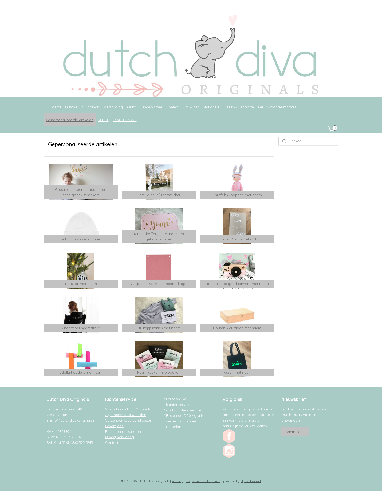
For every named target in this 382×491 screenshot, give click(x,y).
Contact (111, 442)
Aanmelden (295, 432)
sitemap (177, 481)
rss (188, 481)
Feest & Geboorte (239, 107)
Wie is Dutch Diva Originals (128, 409)
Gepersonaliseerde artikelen (69, 120)
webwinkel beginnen (206, 481)
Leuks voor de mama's (277, 107)
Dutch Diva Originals (82, 107)
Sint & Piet (190, 107)
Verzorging (113, 107)
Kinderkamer (151, 107)
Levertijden (114, 426)
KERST (103, 120)
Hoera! (55, 107)
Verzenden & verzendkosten (128, 420)
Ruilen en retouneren (123, 431)
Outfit (131, 107)
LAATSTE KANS (124, 120)
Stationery (211, 107)
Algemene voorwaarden (125, 415)
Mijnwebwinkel (251, 481)
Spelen (172, 107)
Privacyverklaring (119, 437)
